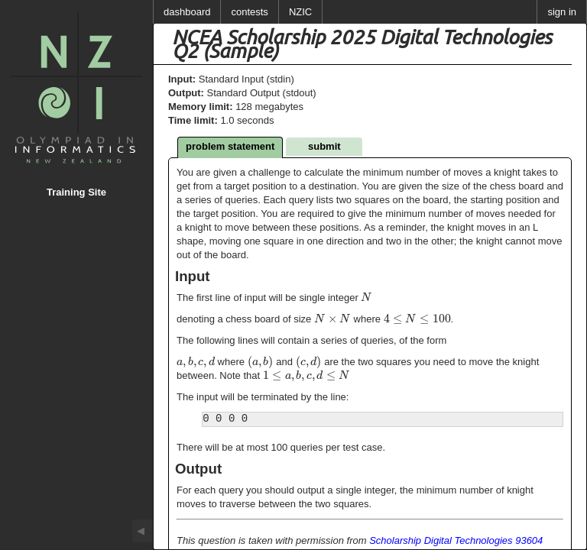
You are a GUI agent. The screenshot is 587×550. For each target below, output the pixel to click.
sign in (561, 12)
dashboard (187, 12)
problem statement (230, 146)
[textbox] (366, 297)
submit (324, 146)
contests (249, 12)
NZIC (300, 12)
